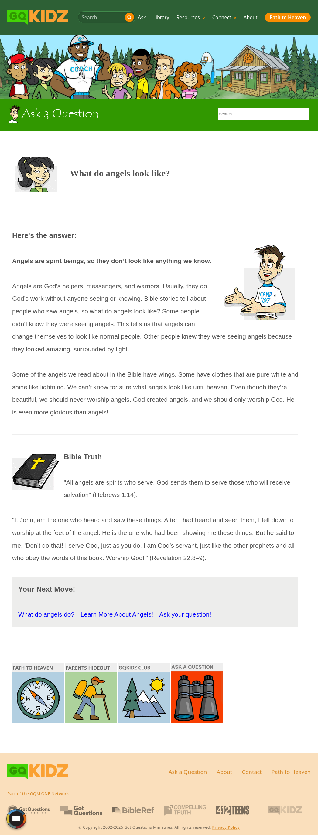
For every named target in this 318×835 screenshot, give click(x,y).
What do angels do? (46, 614)
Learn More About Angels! (116, 614)
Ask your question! (185, 614)
